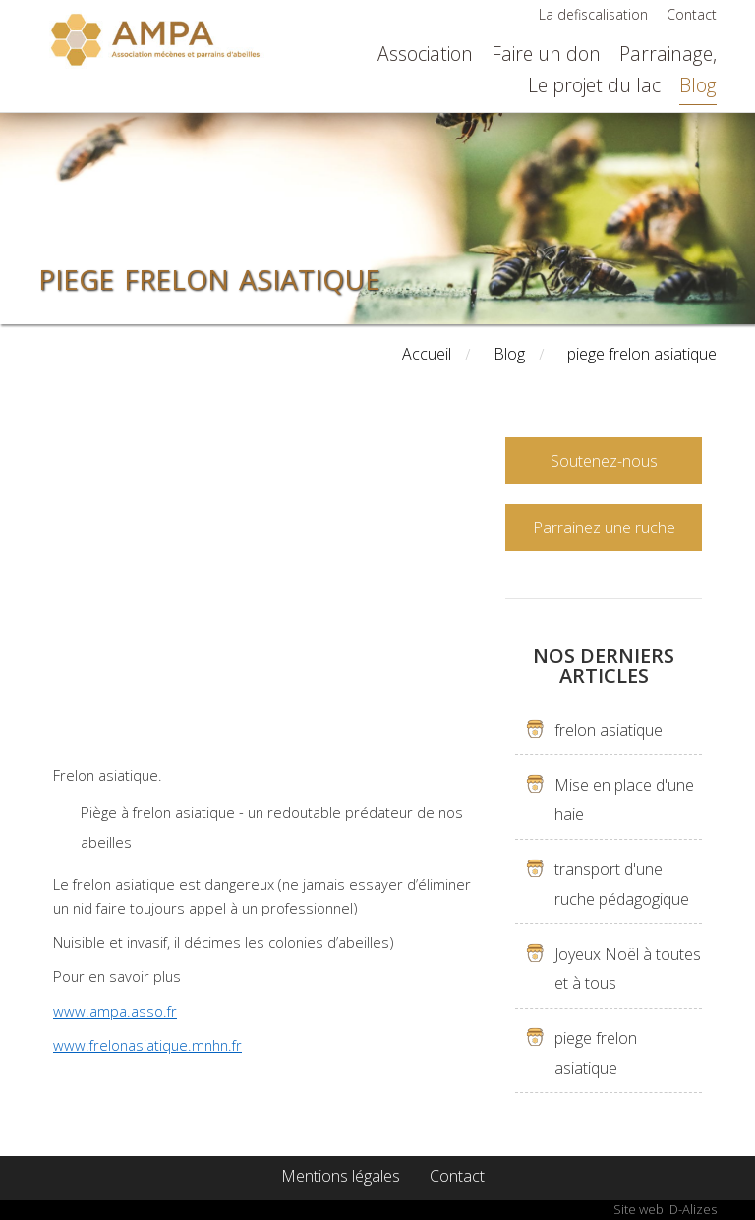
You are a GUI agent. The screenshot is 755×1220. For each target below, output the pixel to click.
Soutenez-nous (604, 460)
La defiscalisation (593, 14)
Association (425, 53)
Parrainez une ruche (604, 527)
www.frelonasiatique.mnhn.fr (147, 1045)
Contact (692, 14)
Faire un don (546, 53)
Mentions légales (340, 1176)
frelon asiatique (608, 730)
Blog (698, 85)
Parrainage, (668, 53)
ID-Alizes (692, 1209)
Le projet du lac (594, 85)
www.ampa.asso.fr (115, 1011)
